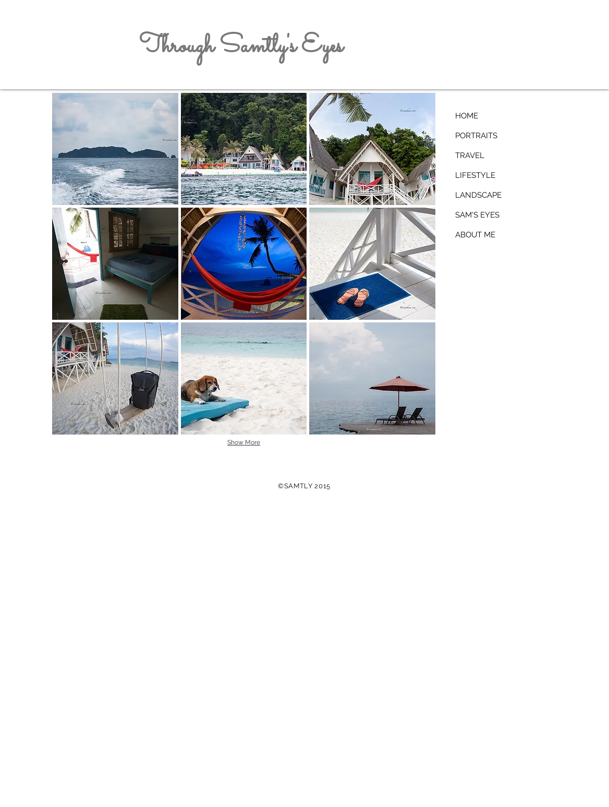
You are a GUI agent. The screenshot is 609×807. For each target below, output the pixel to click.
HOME (466, 116)
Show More (243, 442)
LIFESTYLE (475, 175)
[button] (115, 149)
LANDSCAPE (478, 195)
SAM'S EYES (477, 215)
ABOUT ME (475, 234)
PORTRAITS (476, 135)
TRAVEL (469, 155)
